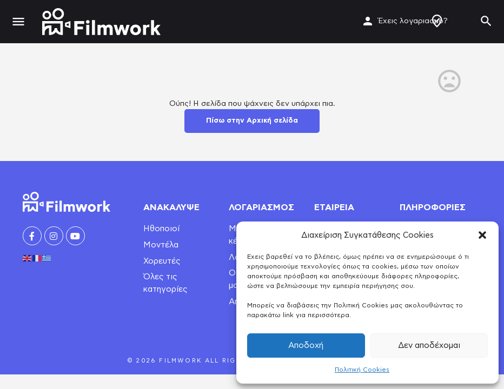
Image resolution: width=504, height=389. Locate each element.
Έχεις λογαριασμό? (413, 21)
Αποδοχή (305, 345)
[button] (482, 235)
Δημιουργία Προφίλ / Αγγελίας (437, 21)
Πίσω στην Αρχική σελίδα (252, 120)
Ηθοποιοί (161, 229)
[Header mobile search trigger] (486, 21)
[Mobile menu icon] (18, 22)
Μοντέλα (160, 245)
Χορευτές (162, 261)
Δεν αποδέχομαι (429, 345)
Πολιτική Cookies (362, 369)
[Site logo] (102, 21)
